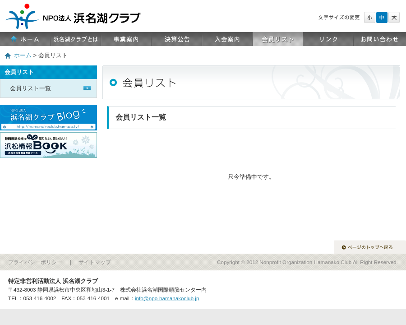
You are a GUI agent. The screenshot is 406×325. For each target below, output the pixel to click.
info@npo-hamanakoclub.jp (167, 298)
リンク (328, 39)
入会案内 (227, 39)
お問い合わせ (380, 39)
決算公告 (177, 39)
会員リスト (278, 39)
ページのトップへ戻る (370, 247)
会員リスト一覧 (30, 88)
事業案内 (126, 39)
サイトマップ (94, 262)
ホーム (25, 39)
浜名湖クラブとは (76, 39)
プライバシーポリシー (35, 262)
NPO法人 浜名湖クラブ (203, 4)
